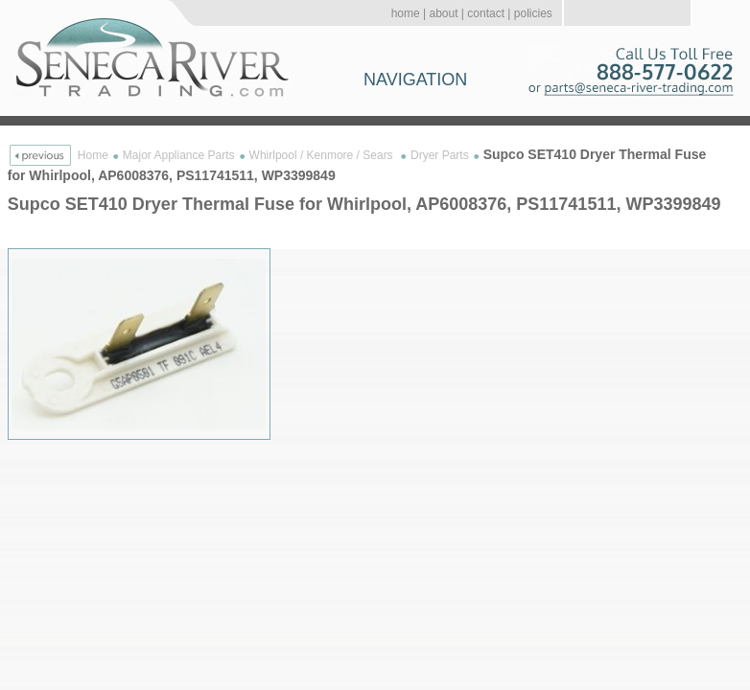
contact (485, 13)
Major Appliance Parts (179, 155)
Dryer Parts (439, 155)
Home (93, 155)
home (405, 13)
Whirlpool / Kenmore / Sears (322, 155)
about (443, 13)
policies (533, 13)
